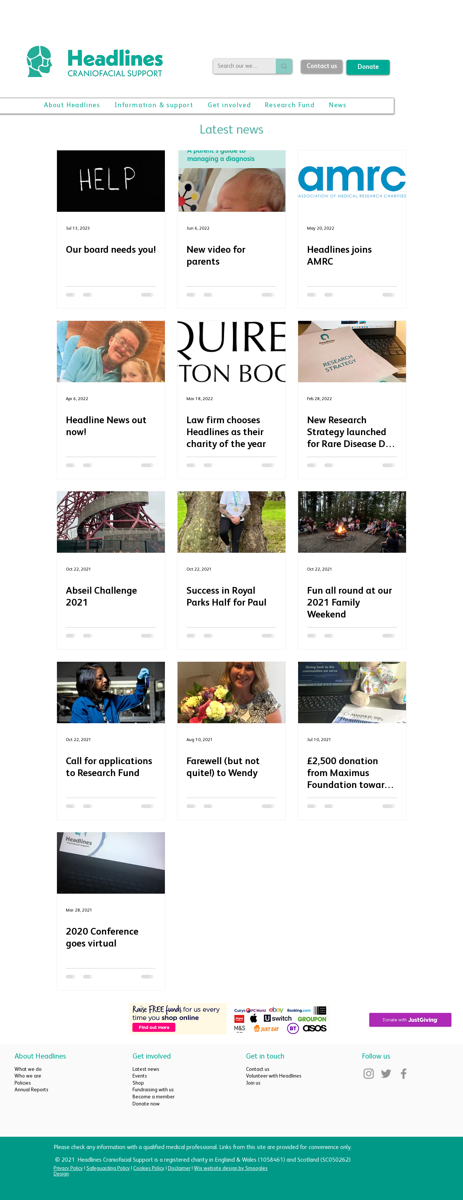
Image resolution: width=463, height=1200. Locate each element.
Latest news (145, 1069)
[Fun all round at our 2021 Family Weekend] (352, 522)
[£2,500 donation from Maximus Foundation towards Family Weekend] (352, 692)
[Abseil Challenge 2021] (111, 522)
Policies (23, 1083)
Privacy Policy (68, 1168)
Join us (253, 1083)
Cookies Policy (149, 1168)
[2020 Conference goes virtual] (111, 863)
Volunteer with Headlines (273, 1076)
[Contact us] (321, 66)
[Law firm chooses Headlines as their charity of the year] (231, 351)
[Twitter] (386, 1074)
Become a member (153, 1097)
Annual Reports (31, 1089)
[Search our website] (239, 66)
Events (139, 1076)
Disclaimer (179, 1168)
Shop (138, 1083)
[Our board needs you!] (111, 181)
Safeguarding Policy (108, 1168)
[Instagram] (369, 1074)
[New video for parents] (231, 181)
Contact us (257, 1069)
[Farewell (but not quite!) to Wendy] (231, 692)
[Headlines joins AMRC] (352, 181)
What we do (28, 1069)
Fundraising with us (153, 1089)
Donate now (146, 1104)
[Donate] (368, 67)
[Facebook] (404, 1074)
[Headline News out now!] (111, 351)
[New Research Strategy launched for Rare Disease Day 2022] (352, 351)
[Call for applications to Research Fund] (111, 692)
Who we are (28, 1076)
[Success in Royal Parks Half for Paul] (231, 522)
